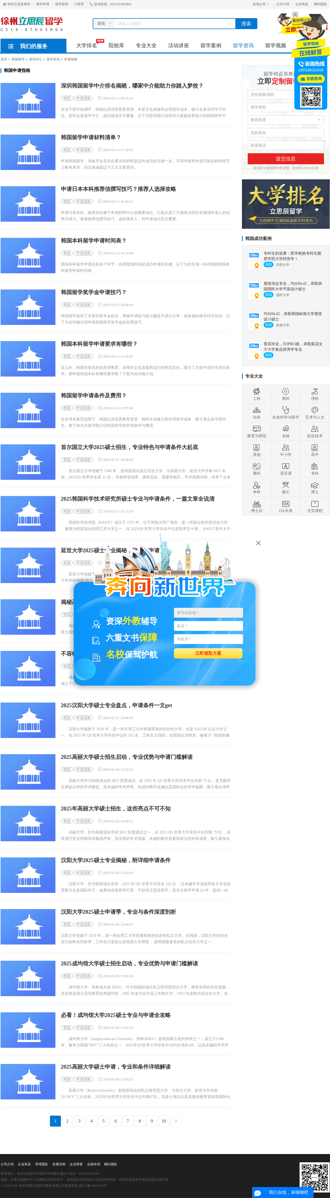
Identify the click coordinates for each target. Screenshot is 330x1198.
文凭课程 (315, 506)
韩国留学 (18, 59)
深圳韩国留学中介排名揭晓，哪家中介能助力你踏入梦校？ (132, 86)
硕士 (286, 487)
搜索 (246, 23)
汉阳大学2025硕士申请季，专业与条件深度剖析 (118, 912)
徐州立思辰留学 (16, 4)
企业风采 (301, 4)
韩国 (66, 98)
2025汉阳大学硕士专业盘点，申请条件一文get (116, 705)
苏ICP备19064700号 (93, 1186)
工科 (257, 394)
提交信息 (286, 158)
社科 (257, 412)
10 (164, 1121)
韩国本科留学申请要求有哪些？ (99, 344)
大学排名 (89, 43)
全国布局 (93, 1164)
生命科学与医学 (285, 412)
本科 (257, 487)
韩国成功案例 (258, 238)
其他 (257, 450)
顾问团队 (320, 4)
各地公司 (261, 4)
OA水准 (285, 506)
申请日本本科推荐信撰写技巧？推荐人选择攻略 (118, 189)
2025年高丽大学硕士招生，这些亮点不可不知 (116, 809)
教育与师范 (256, 431)
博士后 (257, 506)
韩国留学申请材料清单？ (91, 137)
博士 (315, 487)
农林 (286, 431)
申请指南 (70, 59)
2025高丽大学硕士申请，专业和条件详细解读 (116, 1067)
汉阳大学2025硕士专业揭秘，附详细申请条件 (116, 860)
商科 (286, 394)
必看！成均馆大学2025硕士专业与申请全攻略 (116, 1015)
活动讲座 (178, 45)
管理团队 (41, 1164)
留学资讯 (243, 45)
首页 (4, 59)
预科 (257, 468)
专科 (315, 468)
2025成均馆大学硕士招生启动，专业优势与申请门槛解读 (129, 963)
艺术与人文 (315, 412)
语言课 (286, 468)
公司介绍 (282, 4)
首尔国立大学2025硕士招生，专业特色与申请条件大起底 (129, 447)
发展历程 (59, 1164)
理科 (315, 394)
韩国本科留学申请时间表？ (94, 241)
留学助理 (61, 4)
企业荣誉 (76, 1164)
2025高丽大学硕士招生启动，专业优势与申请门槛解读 (127, 757)
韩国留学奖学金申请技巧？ (94, 292)
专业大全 (146, 45)
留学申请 (42, 4)
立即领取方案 (208, 653)
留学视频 (275, 45)
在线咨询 (314, 79)
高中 (315, 450)
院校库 (116, 45)
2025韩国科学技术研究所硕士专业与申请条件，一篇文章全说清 (138, 499)
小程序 (79, 4)
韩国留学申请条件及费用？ (94, 396)
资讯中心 (35, 59)
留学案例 (211, 45)
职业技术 (315, 431)
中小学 (286, 450)
